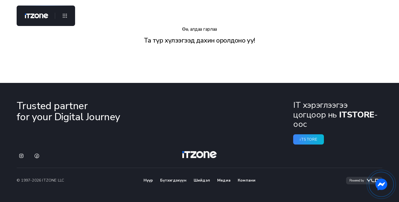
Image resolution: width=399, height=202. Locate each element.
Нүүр (148, 180)
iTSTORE (308, 139)
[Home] (34, 15)
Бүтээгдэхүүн (173, 180)
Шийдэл (202, 180)
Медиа (224, 180)
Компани (246, 180)
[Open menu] (64, 15)
